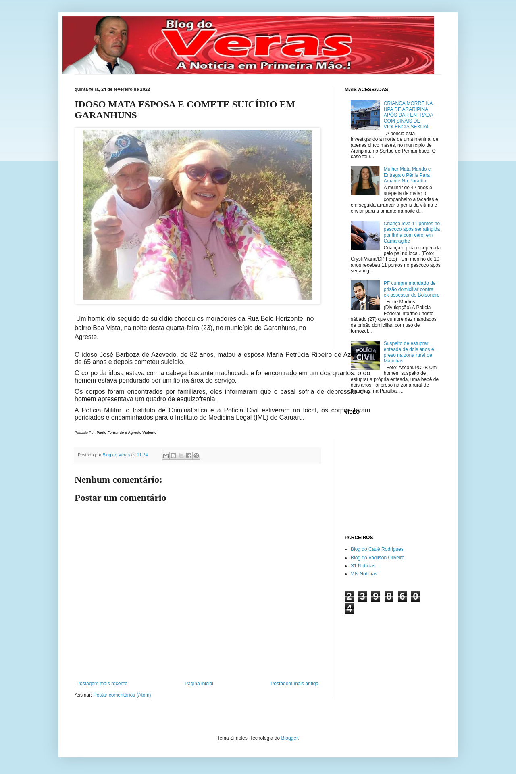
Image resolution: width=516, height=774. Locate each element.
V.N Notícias (364, 574)
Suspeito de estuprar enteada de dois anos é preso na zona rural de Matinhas (409, 352)
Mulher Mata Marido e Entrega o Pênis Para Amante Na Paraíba (407, 175)
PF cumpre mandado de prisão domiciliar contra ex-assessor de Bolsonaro (412, 289)
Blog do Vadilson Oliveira (377, 558)
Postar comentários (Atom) (122, 695)
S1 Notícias (363, 566)
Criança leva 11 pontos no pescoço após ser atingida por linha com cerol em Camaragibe (412, 232)
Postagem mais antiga (294, 683)
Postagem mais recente (102, 683)
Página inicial (199, 683)
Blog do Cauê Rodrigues (377, 549)
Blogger (289, 738)
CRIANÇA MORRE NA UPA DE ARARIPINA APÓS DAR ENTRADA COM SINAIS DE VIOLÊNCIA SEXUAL (408, 115)
